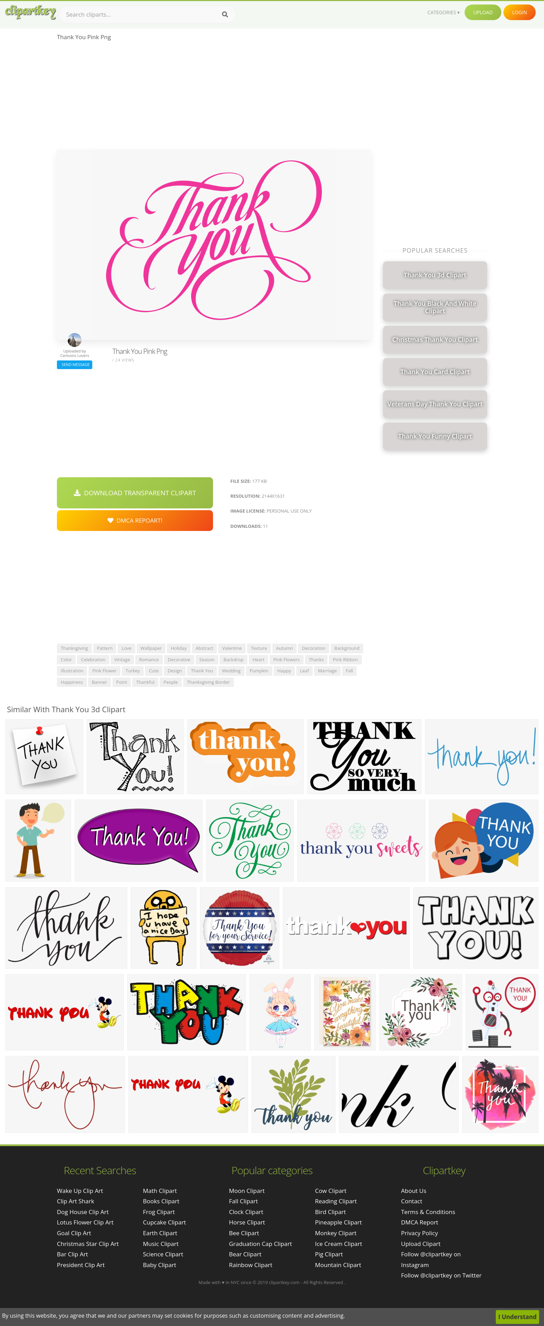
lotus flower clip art (85, 1222)
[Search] (225, 15)
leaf (304, 671)
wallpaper (151, 648)
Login (519, 12)
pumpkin (259, 671)
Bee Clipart (244, 1233)
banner (99, 682)
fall (349, 671)
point (121, 682)
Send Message (75, 364)
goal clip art (74, 1233)
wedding (231, 671)
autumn (284, 648)
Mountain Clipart (338, 1265)
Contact (411, 1201)
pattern (105, 648)
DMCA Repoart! (135, 520)
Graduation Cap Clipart (260, 1244)
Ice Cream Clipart (338, 1244)
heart (258, 659)
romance (149, 659)
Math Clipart (160, 1191)
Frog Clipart (159, 1212)
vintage (122, 659)
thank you (202, 671)
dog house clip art (83, 1212)
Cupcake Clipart (164, 1222)
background (347, 648)
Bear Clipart (245, 1254)
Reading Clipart (336, 1201)
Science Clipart (163, 1254)
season (207, 659)
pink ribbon (345, 659)
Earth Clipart (160, 1233)
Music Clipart (161, 1244)
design (175, 671)
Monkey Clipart (336, 1233)
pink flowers (286, 659)
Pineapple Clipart (338, 1222)
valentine (232, 648)
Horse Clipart (247, 1222)
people (170, 682)
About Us (413, 1191)
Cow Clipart (331, 1191)
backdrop (233, 659)
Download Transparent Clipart (135, 492)
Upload (483, 12)
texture (259, 648)
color (66, 659)
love (126, 648)
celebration (93, 659)
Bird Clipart (330, 1212)
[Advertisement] (214, 97)
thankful (145, 682)
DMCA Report (419, 1222)
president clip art (81, 1265)
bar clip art (72, 1254)
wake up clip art (80, 1191)
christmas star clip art (88, 1244)
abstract (204, 648)
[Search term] (147, 15)
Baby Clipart (159, 1265)
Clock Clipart (246, 1212)
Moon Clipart (247, 1191)
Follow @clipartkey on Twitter (441, 1275)
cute (154, 671)
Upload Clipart (421, 1244)
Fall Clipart (243, 1201)
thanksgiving (74, 648)
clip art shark (75, 1201)
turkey (133, 671)
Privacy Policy (419, 1233)
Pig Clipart (329, 1254)
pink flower (104, 671)
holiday (179, 648)
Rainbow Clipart (250, 1265)
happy (284, 671)
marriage (327, 671)
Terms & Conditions (428, 1212)
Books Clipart (161, 1201)
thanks (316, 659)
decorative (179, 659)
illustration (72, 671)
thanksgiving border (208, 682)
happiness (72, 682)
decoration (313, 648)
